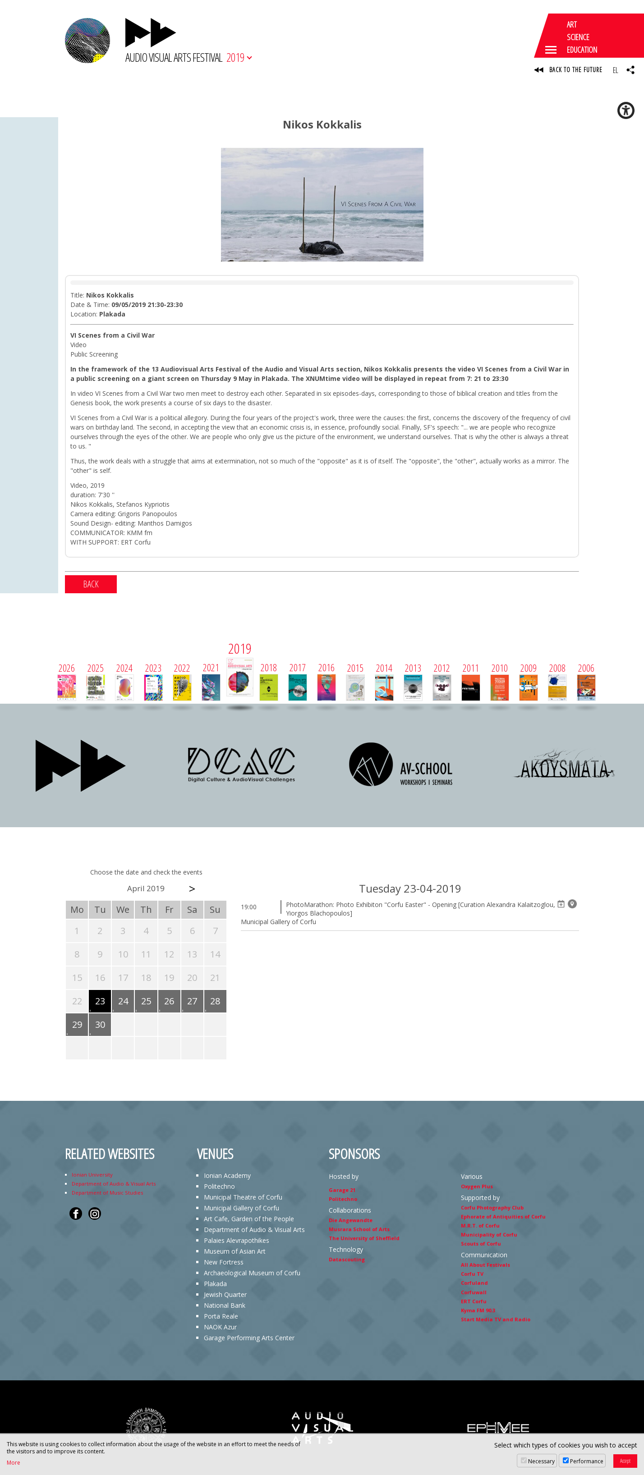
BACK (91, 584)
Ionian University (92, 1174)
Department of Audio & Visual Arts (114, 1183)
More (13, 1462)
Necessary (541, 1461)
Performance (586, 1461)
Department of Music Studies (107, 1192)
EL (615, 69)
